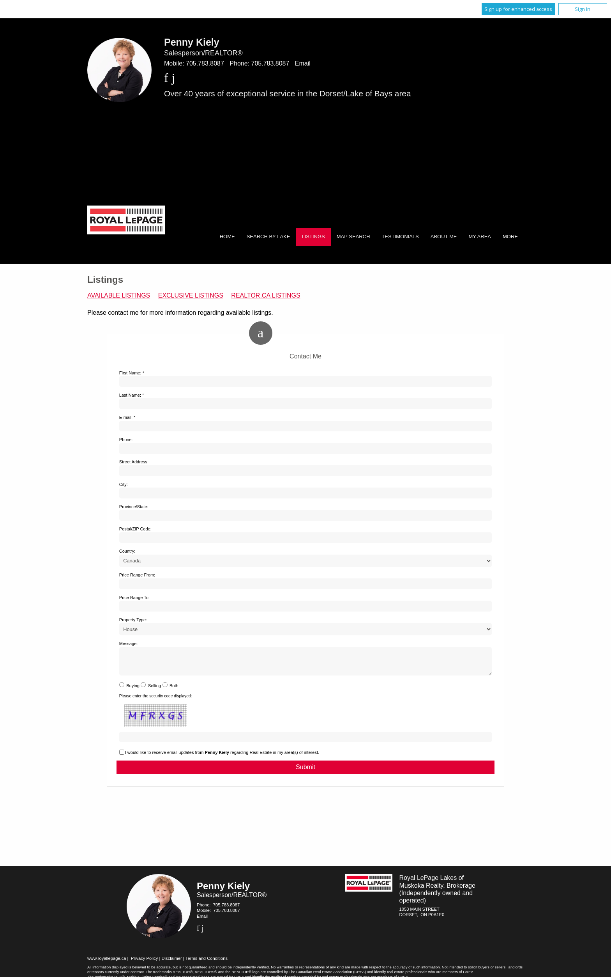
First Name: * (131, 373)
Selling (154, 690)
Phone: (126, 439)
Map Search (353, 236)
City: (123, 484)
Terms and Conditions (206, 963)
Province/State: (133, 506)
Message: (128, 643)
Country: (127, 551)
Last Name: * (131, 395)
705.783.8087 (205, 63)
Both (174, 690)
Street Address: (133, 461)
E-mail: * (127, 417)
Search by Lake (268, 236)
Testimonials (400, 236)
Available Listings (118, 295)
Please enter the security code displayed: (155, 701)
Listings (313, 236)
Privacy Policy (144, 963)
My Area (479, 236)
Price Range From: (137, 575)
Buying (133, 690)
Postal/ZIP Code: (135, 529)
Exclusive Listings (190, 295)
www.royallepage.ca (106, 963)
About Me (444, 236)
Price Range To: (134, 597)
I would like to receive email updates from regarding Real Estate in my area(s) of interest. (222, 757)
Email (303, 63)
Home (227, 236)
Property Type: (133, 619)
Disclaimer (172, 963)
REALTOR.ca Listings (265, 295)
